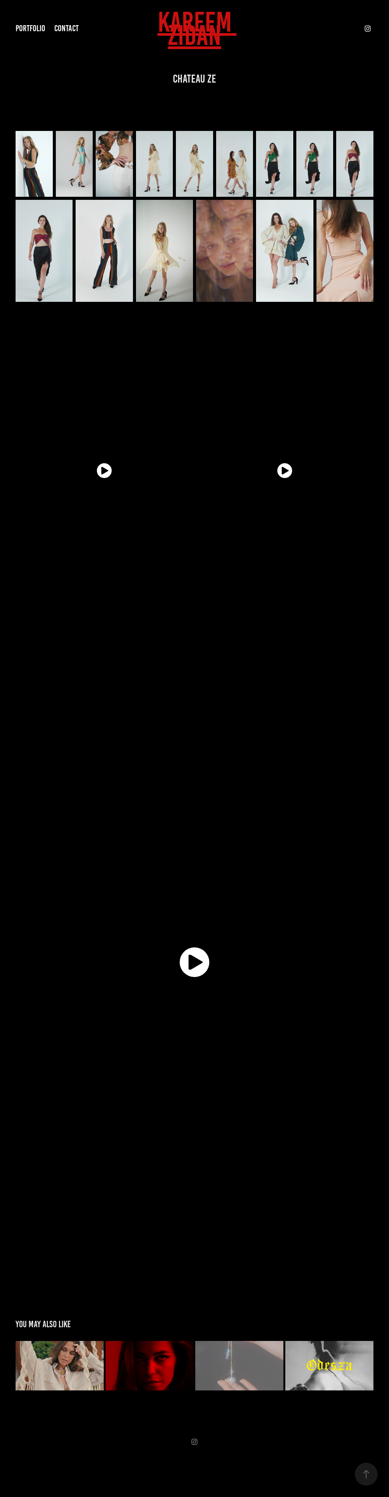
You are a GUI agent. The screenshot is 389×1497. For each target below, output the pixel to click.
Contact (66, 28)
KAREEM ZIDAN (197, 28)
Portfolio (30, 28)
